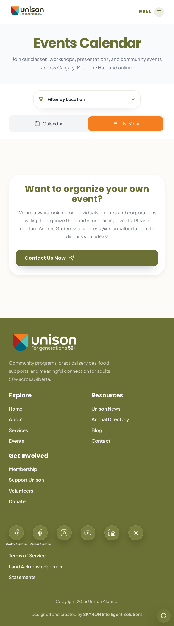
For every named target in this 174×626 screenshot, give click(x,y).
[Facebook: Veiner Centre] (40, 536)
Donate (17, 501)
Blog (96, 430)
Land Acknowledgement (36, 566)
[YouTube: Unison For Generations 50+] (88, 536)
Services (18, 430)
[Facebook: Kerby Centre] (16, 536)
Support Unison (26, 480)
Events (16, 441)
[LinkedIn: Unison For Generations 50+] (111, 536)
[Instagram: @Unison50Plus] (64, 536)
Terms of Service (27, 556)
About (16, 419)
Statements (22, 577)
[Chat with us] (164, 616)
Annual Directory (110, 419)
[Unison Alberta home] (87, 342)
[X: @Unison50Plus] (135, 536)
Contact (100, 441)
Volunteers (21, 491)
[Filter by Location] (87, 99)
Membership (23, 469)
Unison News (105, 409)
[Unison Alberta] (27, 11)
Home (15, 409)
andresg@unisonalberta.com (116, 228)
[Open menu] (151, 12)
